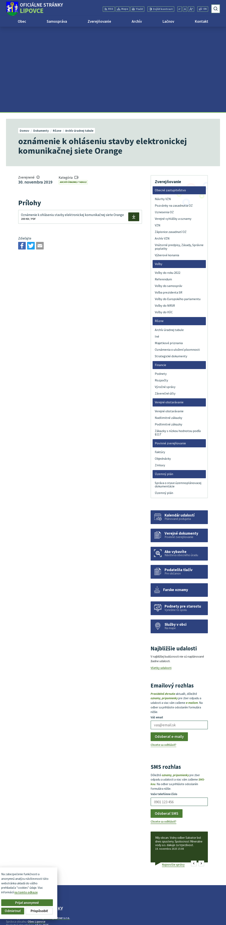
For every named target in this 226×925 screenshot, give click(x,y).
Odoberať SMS (166, 728)
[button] (194, 778)
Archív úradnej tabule (73, 96)
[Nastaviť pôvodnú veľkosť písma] (185, 9)
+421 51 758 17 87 (208, 912)
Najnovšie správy (173, 779)
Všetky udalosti (161, 582)
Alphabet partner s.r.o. (55, 832)
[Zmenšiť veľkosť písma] (179, 9)
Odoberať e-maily (169, 651)
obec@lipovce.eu (208, 916)
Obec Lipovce (36, 836)
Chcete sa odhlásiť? (163, 659)
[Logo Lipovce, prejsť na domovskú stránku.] (34, 9)
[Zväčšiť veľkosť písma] (191, 9)
